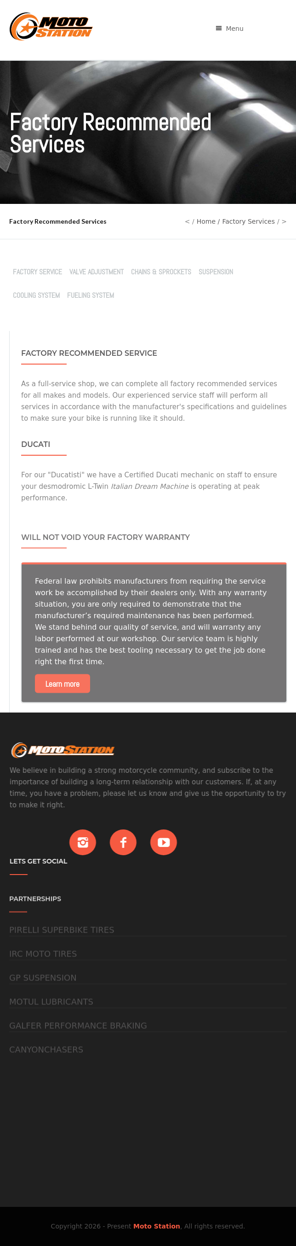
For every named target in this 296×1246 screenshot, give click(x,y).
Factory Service (37, 272)
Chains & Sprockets (161, 272)
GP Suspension (43, 993)
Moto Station (156, 1226)
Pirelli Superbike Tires (61, 945)
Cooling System (36, 295)
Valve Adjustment (96, 272)
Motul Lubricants (51, 1017)
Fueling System (90, 295)
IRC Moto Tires (43, 969)
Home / (208, 221)
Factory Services (248, 221)
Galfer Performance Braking (78, 1041)
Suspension (216, 272)
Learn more (63, 700)
